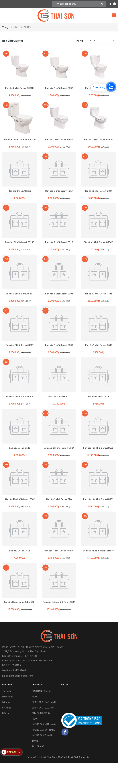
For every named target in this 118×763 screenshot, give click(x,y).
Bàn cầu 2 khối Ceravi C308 (59, 345)
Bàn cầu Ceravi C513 (59, 396)
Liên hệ (5, 713)
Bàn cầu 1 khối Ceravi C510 (98, 345)
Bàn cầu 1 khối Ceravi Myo (59, 499)
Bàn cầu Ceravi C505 (19, 550)
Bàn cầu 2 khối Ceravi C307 (59, 88)
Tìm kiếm (7, 691)
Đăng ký (6, 702)
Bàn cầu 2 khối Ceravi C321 (98, 191)
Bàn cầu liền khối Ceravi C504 (59, 448)
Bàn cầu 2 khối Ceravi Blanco (98, 139)
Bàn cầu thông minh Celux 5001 (20, 602)
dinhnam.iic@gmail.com (21, 676)
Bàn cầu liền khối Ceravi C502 (19, 499)
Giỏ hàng (6, 708)
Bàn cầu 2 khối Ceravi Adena (59, 139)
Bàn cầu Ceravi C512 (19, 448)
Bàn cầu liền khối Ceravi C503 (98, 448)
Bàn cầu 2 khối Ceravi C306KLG (20, 139)
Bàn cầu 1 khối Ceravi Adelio (59, 550)
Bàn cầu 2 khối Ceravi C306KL (19, 88)
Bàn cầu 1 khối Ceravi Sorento (98, 550)
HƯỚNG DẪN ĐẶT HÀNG (43, 730)
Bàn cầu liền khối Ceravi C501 (98, 499)
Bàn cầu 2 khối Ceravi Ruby (59, 191)
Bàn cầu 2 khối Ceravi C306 (59, 293)
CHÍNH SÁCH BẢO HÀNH (44, 702)
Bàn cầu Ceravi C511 (98, 396)
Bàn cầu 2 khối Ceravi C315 (98, 293)
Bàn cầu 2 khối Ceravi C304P (98, 242)
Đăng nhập (7, 696)
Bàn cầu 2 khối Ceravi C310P (19, 242)
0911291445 (19, 670)
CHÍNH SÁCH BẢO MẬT (43, 708)
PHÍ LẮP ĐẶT (38, 746)
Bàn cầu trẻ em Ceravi (19, 191)
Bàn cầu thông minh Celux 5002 (59, 602)
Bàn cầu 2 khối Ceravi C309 (20, 345)
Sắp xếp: (79, 40)
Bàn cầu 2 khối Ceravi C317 (59, 242)
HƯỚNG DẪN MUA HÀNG (44, 724)
